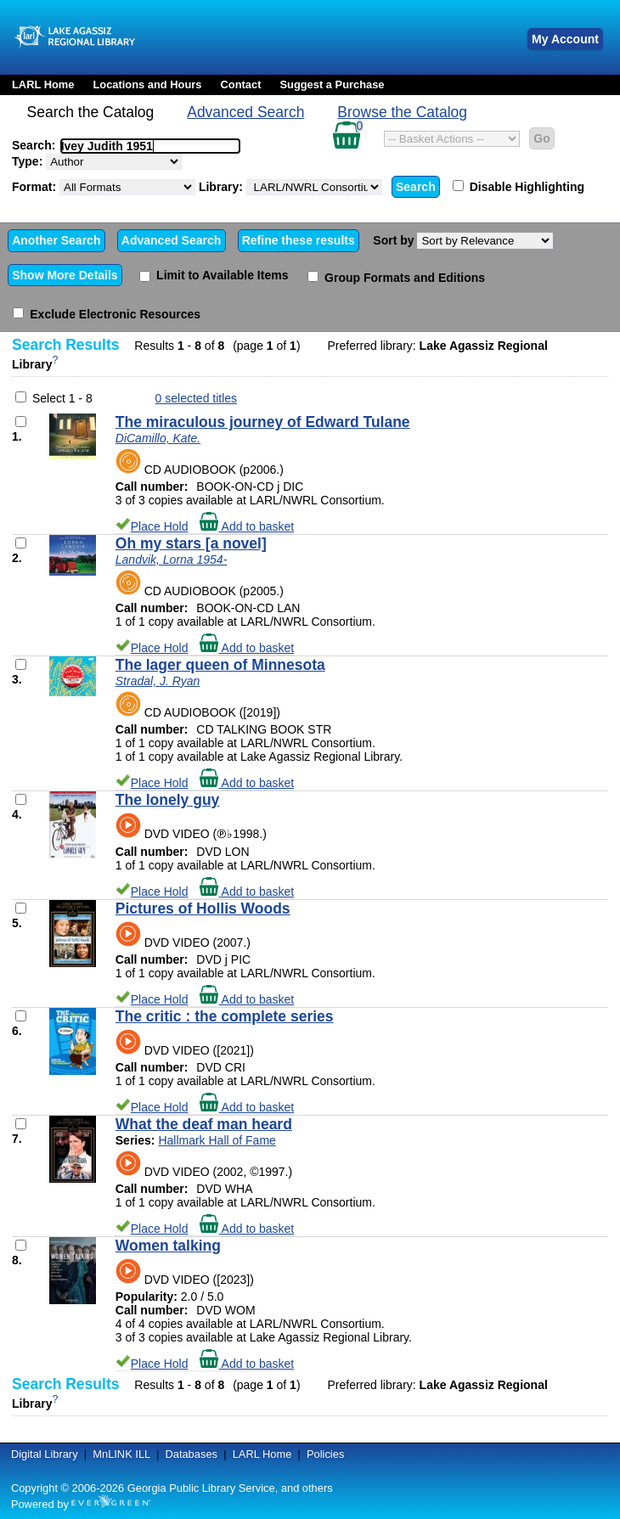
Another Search (56, 240)
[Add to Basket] (20, 421)
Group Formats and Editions (396, 277)
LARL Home (43, 84)
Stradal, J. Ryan (158, 681)
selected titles (196, 398)
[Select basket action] (452, 139)
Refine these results (298, 240)
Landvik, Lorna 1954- (172, 559)
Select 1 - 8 (62, 398)
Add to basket (247, 526)
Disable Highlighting (518, 187)
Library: (290, 187)
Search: (126, 145)
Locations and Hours (147, 84)
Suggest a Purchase (331, 84)
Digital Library (44, 1454)
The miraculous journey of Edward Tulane (263, 422)
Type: (97, 162)
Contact (241, 84)
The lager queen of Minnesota (220, 664)
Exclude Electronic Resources (106, 314)
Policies (325, 1454)
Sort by (463, 241)
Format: (103, 187)
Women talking (168, 1245)
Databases (191, 1454)
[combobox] (150, 146)
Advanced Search (245, 112)
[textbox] (142, 146)
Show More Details (64, 275)
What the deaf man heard (204, 1124)
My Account (565, 39)
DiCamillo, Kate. (158, 438)
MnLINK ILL (121, 1454)
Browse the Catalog (402, 112)
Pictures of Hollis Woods (203, 908)
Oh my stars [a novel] (191, 543)
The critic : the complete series (225, 1016)
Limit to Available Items (213, 275)
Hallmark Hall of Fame (216, 1140)
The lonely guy (168, 799)
